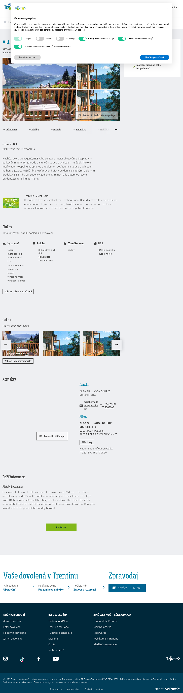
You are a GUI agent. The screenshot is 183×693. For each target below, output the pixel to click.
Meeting (53, 638)
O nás (51, 644)
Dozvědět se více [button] (27, 57)
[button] (167, 8)
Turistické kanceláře (60, 632)
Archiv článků (56, 650)
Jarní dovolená (12, 621)
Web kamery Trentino (105, 638)
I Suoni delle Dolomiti (105, 621)
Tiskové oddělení (58, 621)
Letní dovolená (12, 626)
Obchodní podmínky (94, 689)
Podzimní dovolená (14, 632)
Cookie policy (73, 689)
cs (174, 7)
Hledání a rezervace (105, 644)
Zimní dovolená (12, 638)
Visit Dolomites (102, 626)
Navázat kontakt (127, 588)
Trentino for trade (58, 626)
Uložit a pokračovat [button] (154, 57)
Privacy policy (56, 689)
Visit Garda (99, 632)
